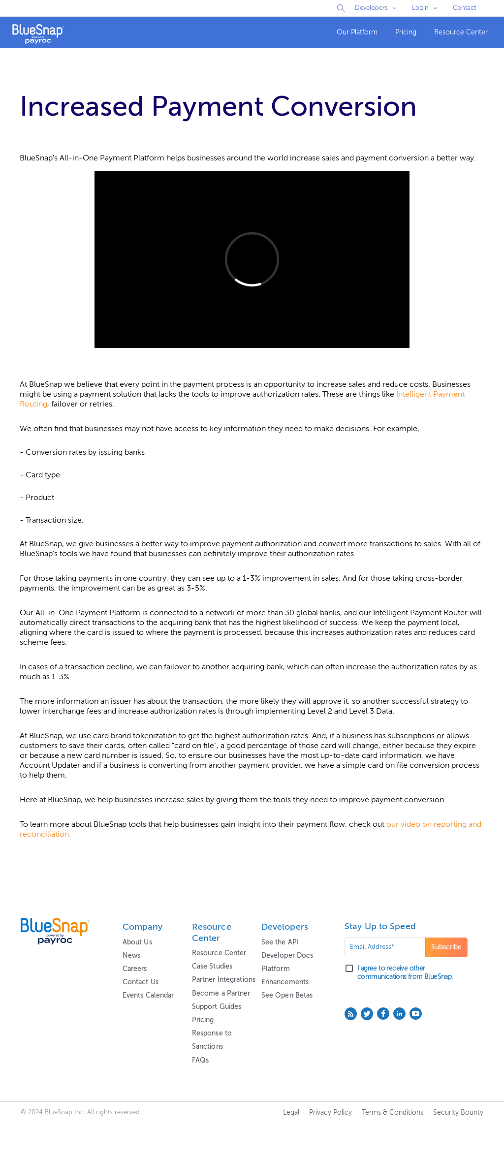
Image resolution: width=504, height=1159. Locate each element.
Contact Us (140, 982)
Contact (464, 8)
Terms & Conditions (392, 1112)
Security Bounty (458, 1112)
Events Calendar (148, 995)
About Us (137, 942)
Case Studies (212, 966)
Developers (371, 8)
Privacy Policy (330, 1112)
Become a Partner (221, 993)
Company (143, 927)
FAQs (200, 1060)
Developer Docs (287, 955)
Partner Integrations (223, 979)
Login (420, 8)
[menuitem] (357, 33)
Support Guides (217, 1006)
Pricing (405, 32)
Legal (291, 1112)
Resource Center (461, 32)
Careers (135, 969)
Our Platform (357, 32)
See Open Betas (287, 995)
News (131, 955)
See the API (280, 942)
